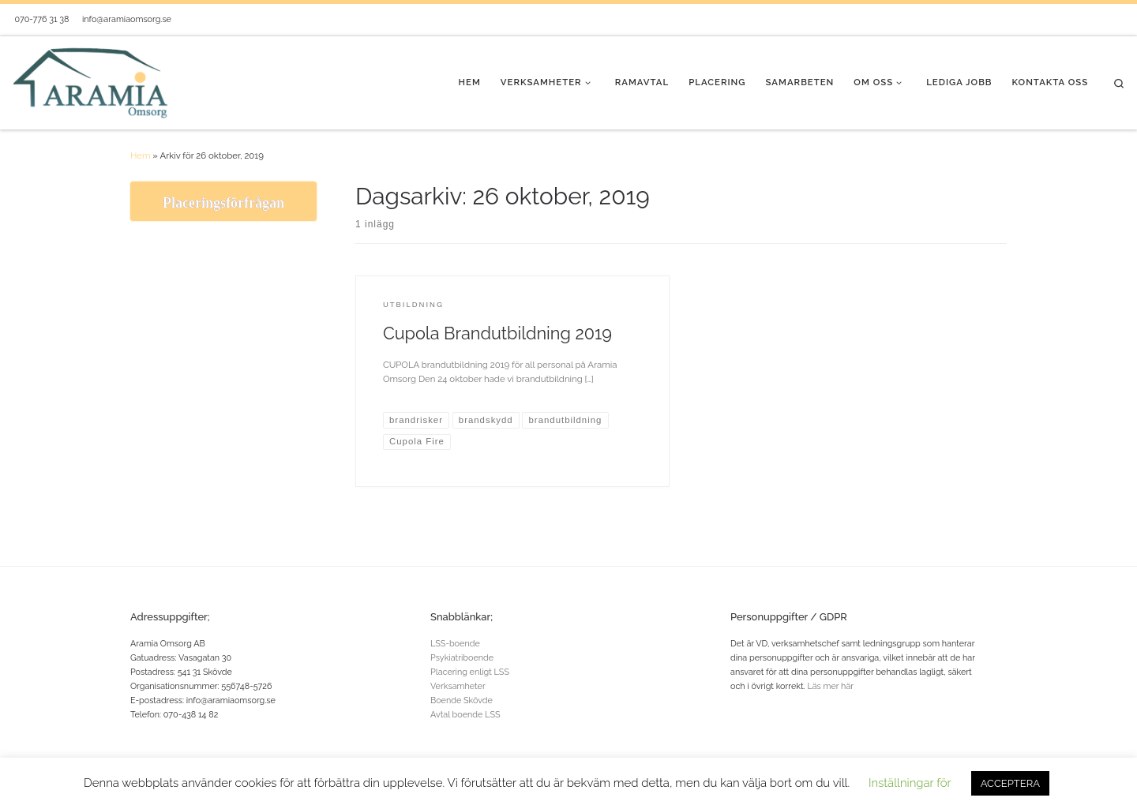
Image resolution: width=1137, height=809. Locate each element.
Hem (140, 155)
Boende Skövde (461, 700)
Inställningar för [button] (910, 783)
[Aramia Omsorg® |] (91, 81)
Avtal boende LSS (465, 715)
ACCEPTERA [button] (1010, 783)
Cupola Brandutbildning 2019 (497, 333)
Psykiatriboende (461, 658)
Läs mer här (830, 686)
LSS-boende (455, 644)
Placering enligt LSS (469, 672)
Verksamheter (458, 686)
